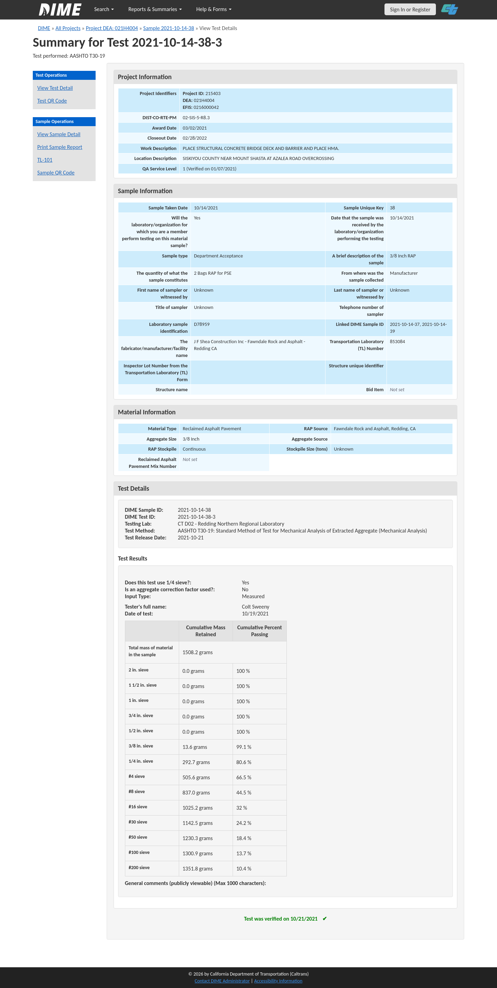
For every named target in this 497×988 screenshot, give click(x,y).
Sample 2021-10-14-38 (168, 28)
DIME (44, 28)
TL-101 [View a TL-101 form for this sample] (44, 160)
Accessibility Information (278, 981)
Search (104, 9)
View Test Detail (55, 88)
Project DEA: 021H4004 (112, 28)
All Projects (68, 28)
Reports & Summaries (155, 9)
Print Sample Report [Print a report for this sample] (59, 147)
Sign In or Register (410, 9)
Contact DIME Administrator (222, 981)
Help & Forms (214, 9)
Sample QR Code (56, 172)
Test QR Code (52, 100)
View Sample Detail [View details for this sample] (58, 134)
